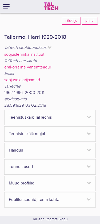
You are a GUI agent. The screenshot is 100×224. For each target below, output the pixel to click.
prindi (89, 21)
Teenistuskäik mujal (27, 133)
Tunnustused (21, 166)
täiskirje (71, 21)
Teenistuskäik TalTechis (30, 117)
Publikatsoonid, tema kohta (34, 199)
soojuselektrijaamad (22, 80)
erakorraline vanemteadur (27, 67)
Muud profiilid (21, 183)
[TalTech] (51, 6)
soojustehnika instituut (24, 54)
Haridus (16, 150)
